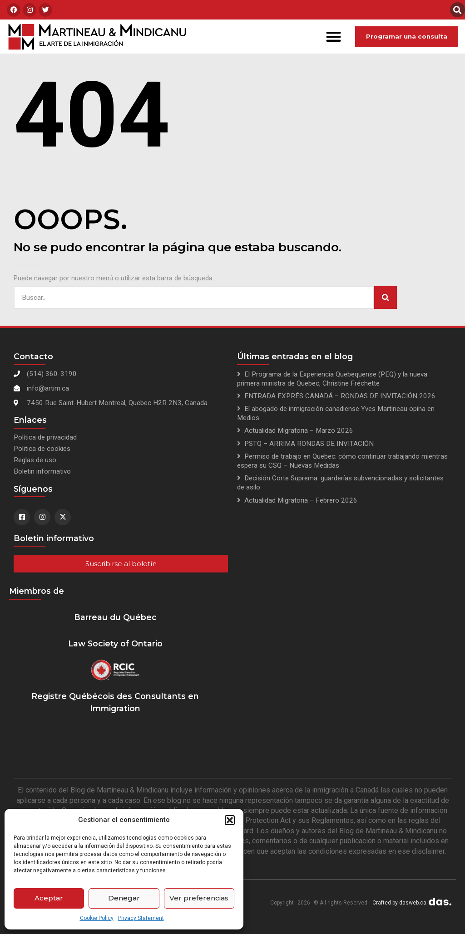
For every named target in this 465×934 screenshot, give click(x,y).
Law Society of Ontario (115, 643)
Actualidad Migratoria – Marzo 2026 (298, 430)
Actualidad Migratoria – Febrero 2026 (300, 500)
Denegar (124, 898)
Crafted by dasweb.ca (399, 903)
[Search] (385, 297)
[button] (229, 820)
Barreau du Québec (115, 617)
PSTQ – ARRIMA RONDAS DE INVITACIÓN (309, 444)
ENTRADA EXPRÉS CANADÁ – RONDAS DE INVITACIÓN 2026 (339, 396)
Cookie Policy (97, 918)
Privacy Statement (141, 918)
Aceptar (49, 898)
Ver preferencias (198, 898)
